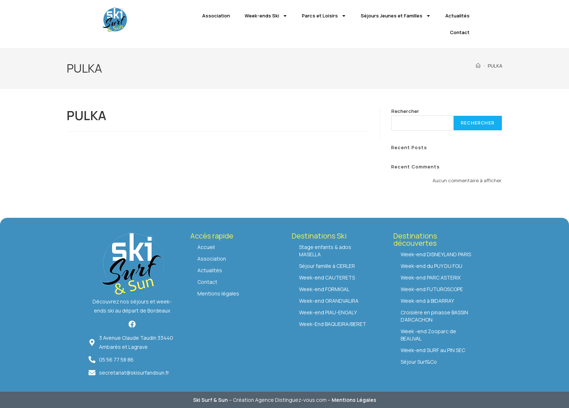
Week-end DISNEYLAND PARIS (436, 254)
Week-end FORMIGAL (324, 289)
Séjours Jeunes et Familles (396, 16)
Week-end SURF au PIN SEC (433, 350)
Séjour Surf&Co (419, 361)
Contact (460, 32)
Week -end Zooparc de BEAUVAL (428, 335)
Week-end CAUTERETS (327, 277)
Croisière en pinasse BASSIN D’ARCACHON (434, 316)
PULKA (495, 65)
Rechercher (405, 111)
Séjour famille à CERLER (327, 265)
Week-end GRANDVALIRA (329, 300)
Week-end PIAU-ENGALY (328, 312)
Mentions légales (218, 293)
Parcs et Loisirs (324, 16)
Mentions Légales (354, 399)
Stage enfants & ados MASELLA (325, 251)
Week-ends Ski (266, 16)
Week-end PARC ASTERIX (430, 277)
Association (216, 15)
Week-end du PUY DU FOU (431, 265)
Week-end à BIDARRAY (427, 300)
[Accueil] (478, 65)
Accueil (206, 247)
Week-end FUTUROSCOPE (432, 289)
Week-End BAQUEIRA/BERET (332, 324)
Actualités (457, 15)
